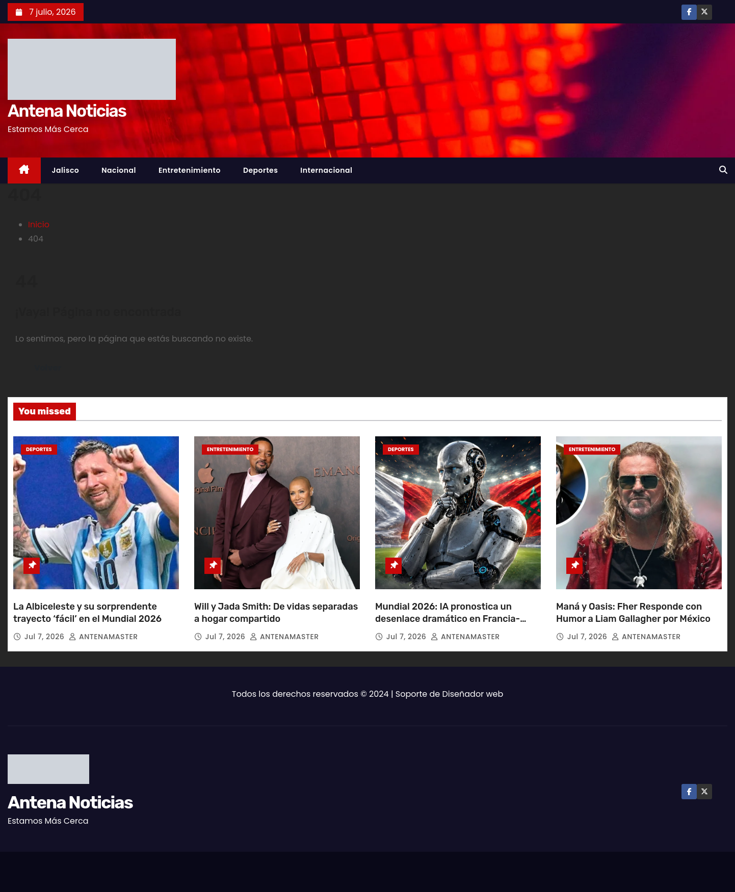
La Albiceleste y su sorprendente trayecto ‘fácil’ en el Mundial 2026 (87, 612)
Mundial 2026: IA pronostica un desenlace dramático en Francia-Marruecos (447, 619)
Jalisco (66, 170)
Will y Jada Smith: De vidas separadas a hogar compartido (276, 612)
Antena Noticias (67, 111)
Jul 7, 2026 (45, 637)
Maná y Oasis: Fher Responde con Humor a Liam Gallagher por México (633, 612)
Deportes (260, 170)
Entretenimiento (190, 170)
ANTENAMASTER (103, 637)
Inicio (38, 224)
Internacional (326, 170)
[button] (723, 170)
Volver (47, 368)
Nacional (118, 170)
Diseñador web (473, 694)
